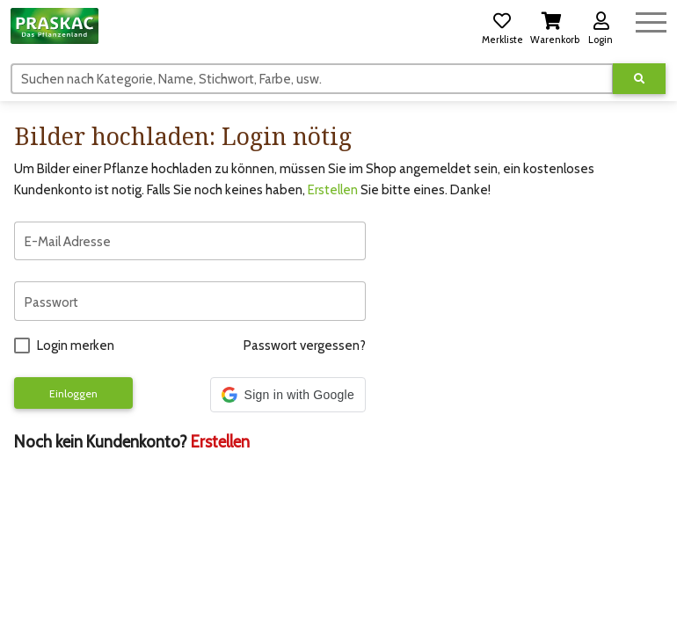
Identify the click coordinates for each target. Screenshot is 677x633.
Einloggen (73, 393)
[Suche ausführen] (639, 78)
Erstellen (333, 190)
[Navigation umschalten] (651, 20)
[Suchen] (312, 78)
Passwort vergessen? (305, 345)
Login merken (75, 345)
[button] (502, 25)
